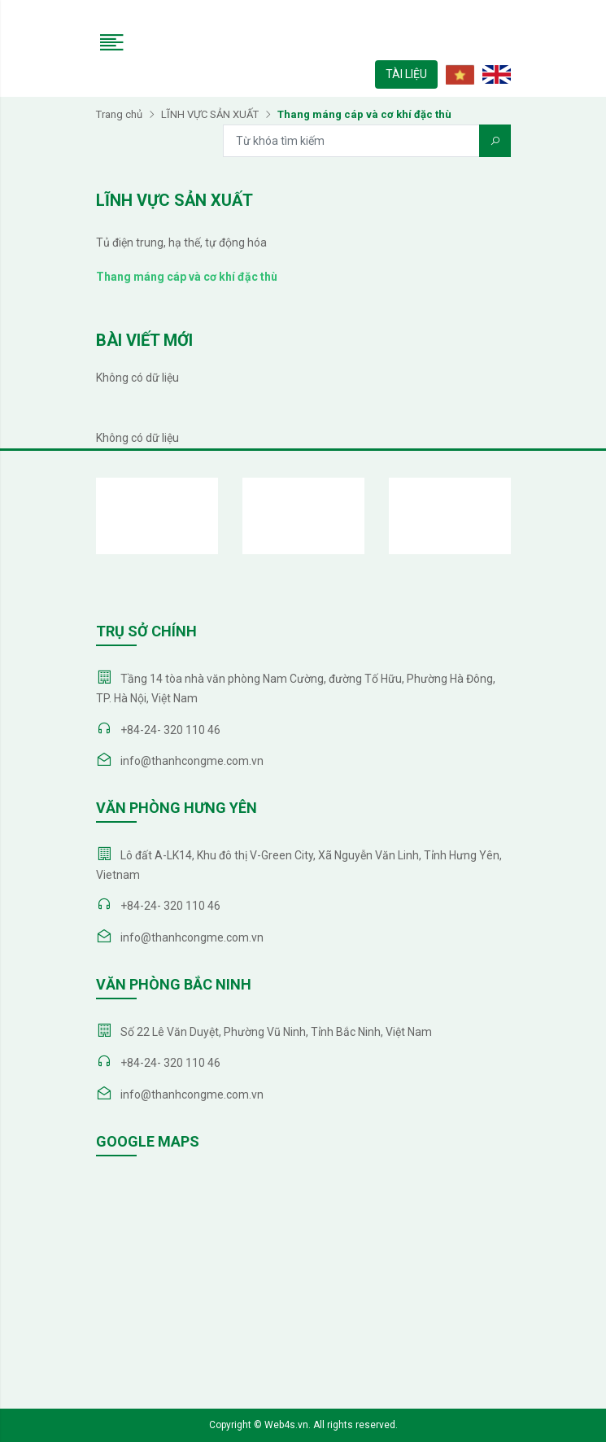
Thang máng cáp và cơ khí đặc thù (186, 276)
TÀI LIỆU (406, 74)
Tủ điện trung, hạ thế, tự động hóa (181, 242)
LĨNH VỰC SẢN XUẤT (210, 114)
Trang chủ (119, 114)
